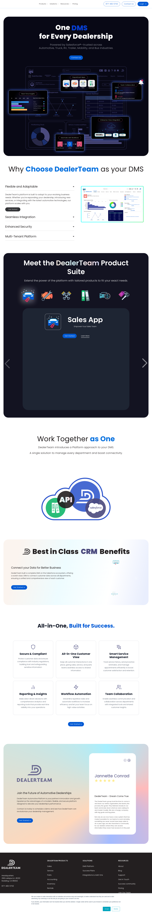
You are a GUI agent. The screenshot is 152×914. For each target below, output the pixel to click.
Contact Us (129, 4)
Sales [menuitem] (49, 866)
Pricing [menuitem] (121, 888)
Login (143, 4)
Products (43, 4)
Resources (65, 4)
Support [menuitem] (121, 875)
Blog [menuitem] (120, 870)
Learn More (85, 336)
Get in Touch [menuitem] (123, 879)
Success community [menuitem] (126, 884)
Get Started (12, 209)
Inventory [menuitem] (51, 884)
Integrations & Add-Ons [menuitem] (93, 875)
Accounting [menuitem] (52, 879)
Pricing (75, 4)
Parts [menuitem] (49, 875)
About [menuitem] (120, 866)
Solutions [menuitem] (87, 861)
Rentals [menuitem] (50, 888)
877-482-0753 (112, 4)
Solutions (54, 4)
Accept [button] (107, 909)
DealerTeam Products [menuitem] (57, 861)
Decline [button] (116, 909)
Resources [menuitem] (123, 861)
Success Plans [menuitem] (89, 870)
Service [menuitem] (50, 870)
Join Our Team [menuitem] (124, 892)
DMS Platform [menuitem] (88, 866)
